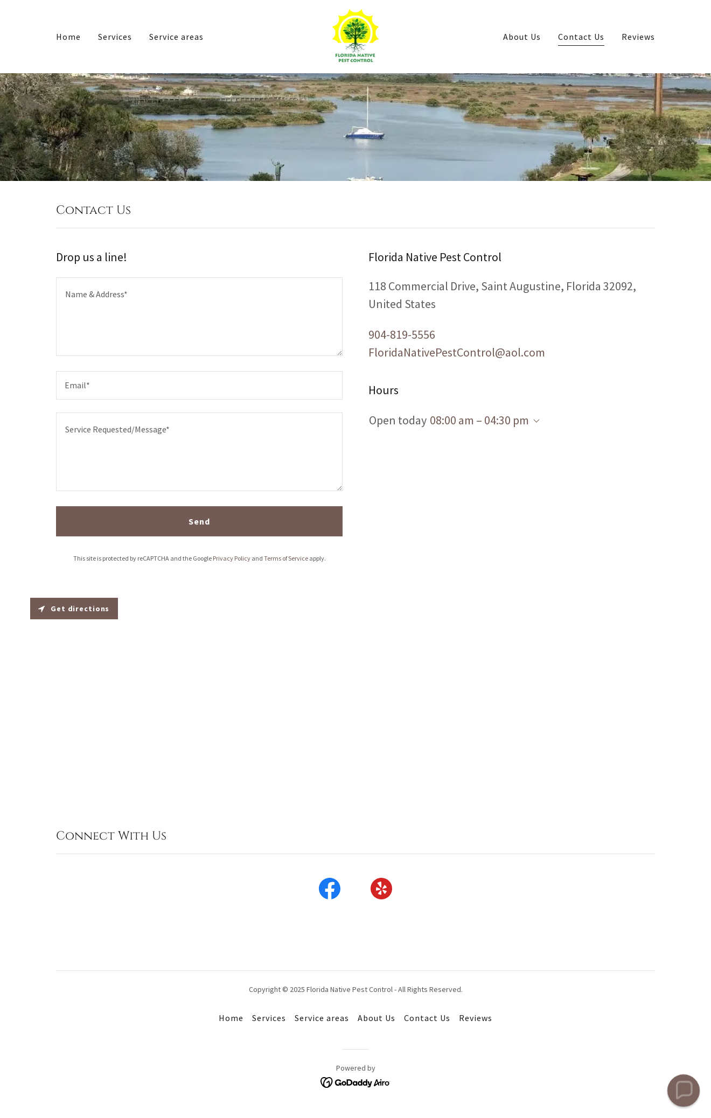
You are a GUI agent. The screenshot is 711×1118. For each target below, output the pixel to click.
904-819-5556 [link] (401, 334)
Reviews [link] (638, 36)
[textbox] (199, 316)
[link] (355, 35)
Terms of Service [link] (286, 558)
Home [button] (231, 1017)
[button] (534, 421)
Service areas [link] (176, 36)
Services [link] (115, 36)
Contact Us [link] (581, 36)
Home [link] (68, 36)
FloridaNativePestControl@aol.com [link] (456, 352)
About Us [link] (522, 36)
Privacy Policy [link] (231, 558)
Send (199, 521)
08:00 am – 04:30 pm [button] (479, 420)
